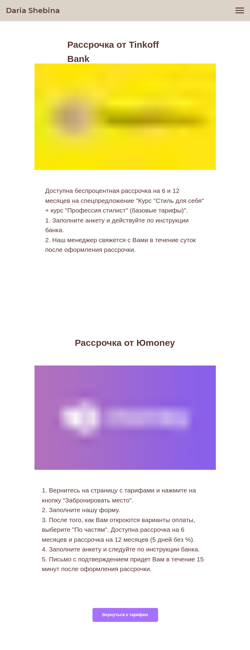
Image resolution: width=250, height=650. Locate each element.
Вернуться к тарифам (125, 614)
